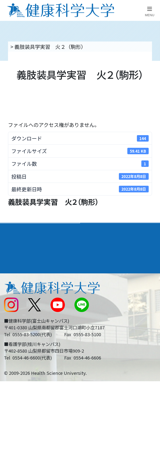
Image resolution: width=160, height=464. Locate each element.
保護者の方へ (18, 345)
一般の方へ (96, 345)
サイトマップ (98, 317)
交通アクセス (18, 289)
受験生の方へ (18, 331)
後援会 (10, 275)
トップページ (24, 46)
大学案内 (14, 230)
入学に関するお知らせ (108, 303)
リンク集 (93, 275)
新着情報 (13, 303)
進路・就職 (97, 245)
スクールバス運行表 (26, 317)
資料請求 (152, 84)
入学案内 (14, 245)
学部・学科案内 (103, 230)
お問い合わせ (98, 289)
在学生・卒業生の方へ (108, 331)
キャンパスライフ (26, 260)
